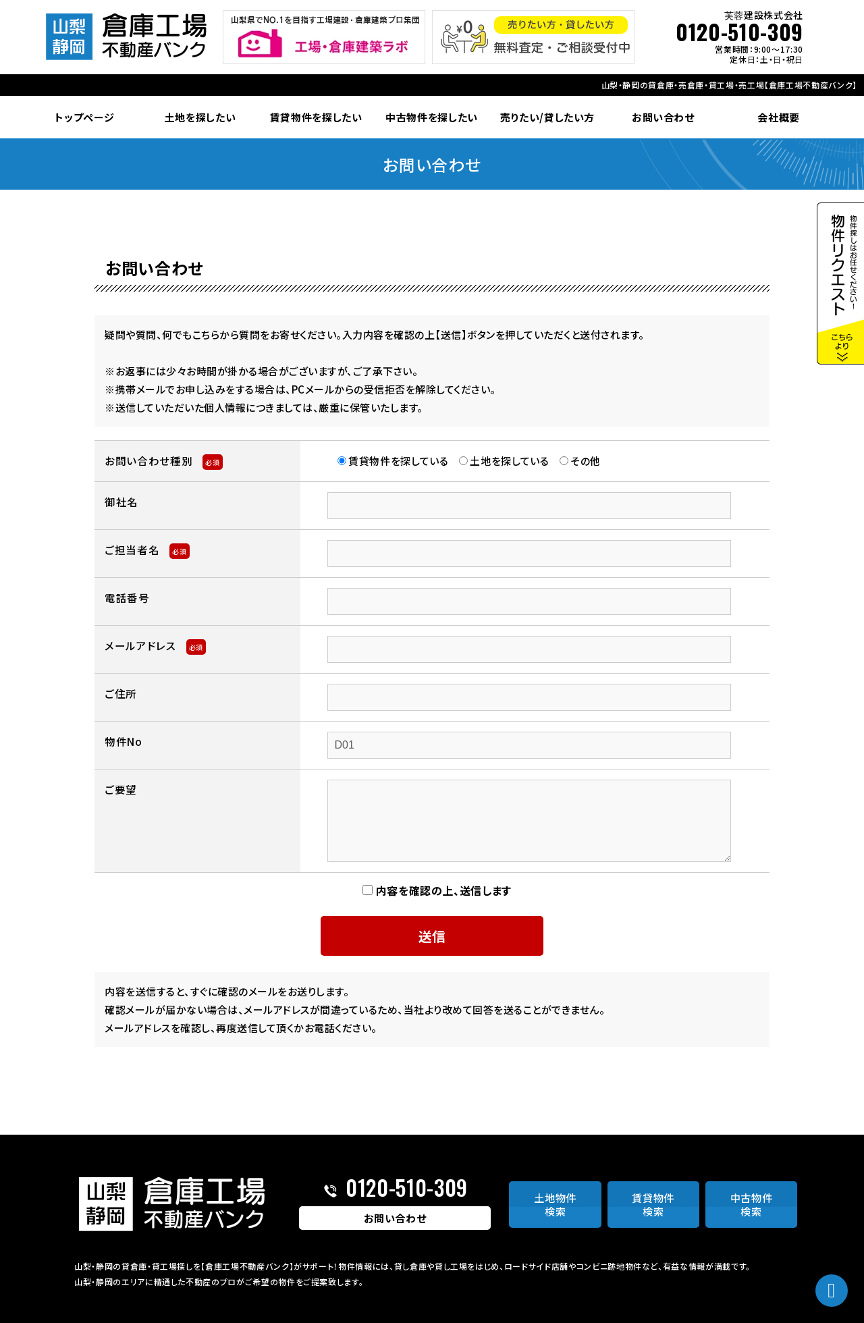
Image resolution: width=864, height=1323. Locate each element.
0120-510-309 (739, 32)
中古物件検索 (751, 1204)
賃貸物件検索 (653, 1204)
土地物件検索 (555, 1204)
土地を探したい (200, 117)
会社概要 (778, 117)
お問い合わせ (663, 117)
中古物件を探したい (431, 117)
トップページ (84, 117)
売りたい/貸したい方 (547, 117)
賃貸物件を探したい (316, 117)
